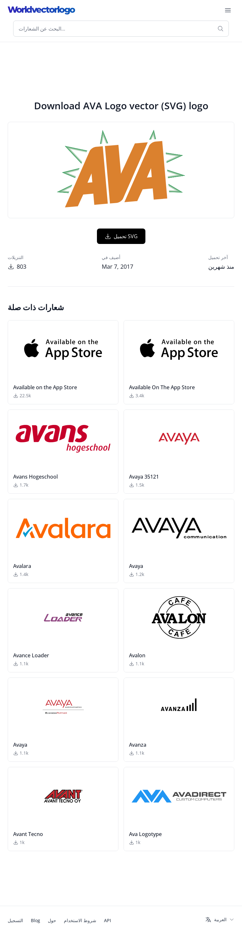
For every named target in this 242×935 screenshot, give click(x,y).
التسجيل (15, 920)
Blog (35, 920)
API (107, 920)
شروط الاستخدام (80, 920)
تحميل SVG (121, 236)
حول (52, 920)
